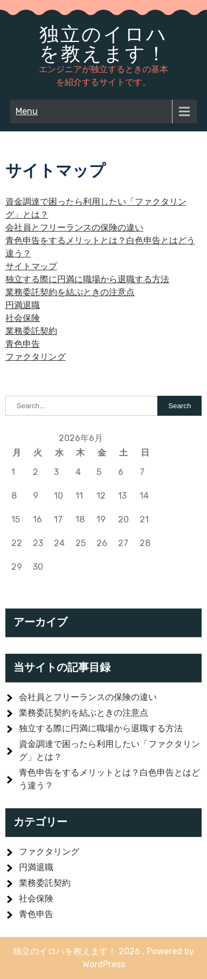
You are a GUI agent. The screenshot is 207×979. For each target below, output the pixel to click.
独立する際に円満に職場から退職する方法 (87, 279)
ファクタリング (35, 357)
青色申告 (22, 344)
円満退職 (22, 305)
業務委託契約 (31, 331)
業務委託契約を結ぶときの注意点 (70, 292)
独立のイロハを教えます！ (103, 44)
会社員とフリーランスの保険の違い (74, 227)
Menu (27, 111)
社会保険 (22, 318)
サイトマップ (31, 266)
